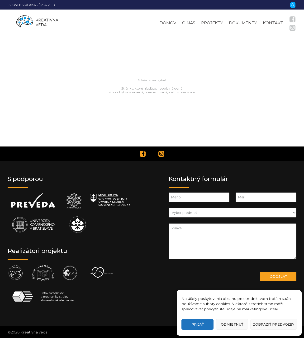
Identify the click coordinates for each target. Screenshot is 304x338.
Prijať (197, 324)
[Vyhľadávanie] (292, 4)
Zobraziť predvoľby (273, 324)
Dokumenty (243, 22)
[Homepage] (24, 22)
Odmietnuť (232, 324)
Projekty (212, 22)
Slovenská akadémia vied (32, 5)
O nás (188, 22)
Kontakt (273, 22)
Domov (168, 22)
